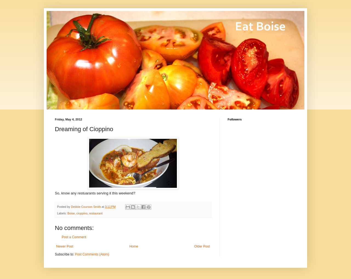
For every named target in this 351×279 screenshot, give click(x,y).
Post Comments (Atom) (92, 254)
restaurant (96, 213)
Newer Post (64, 246)
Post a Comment (74, 237)
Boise (71, 213)
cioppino (82, 213)
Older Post (202, 246)
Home (133, 246)
